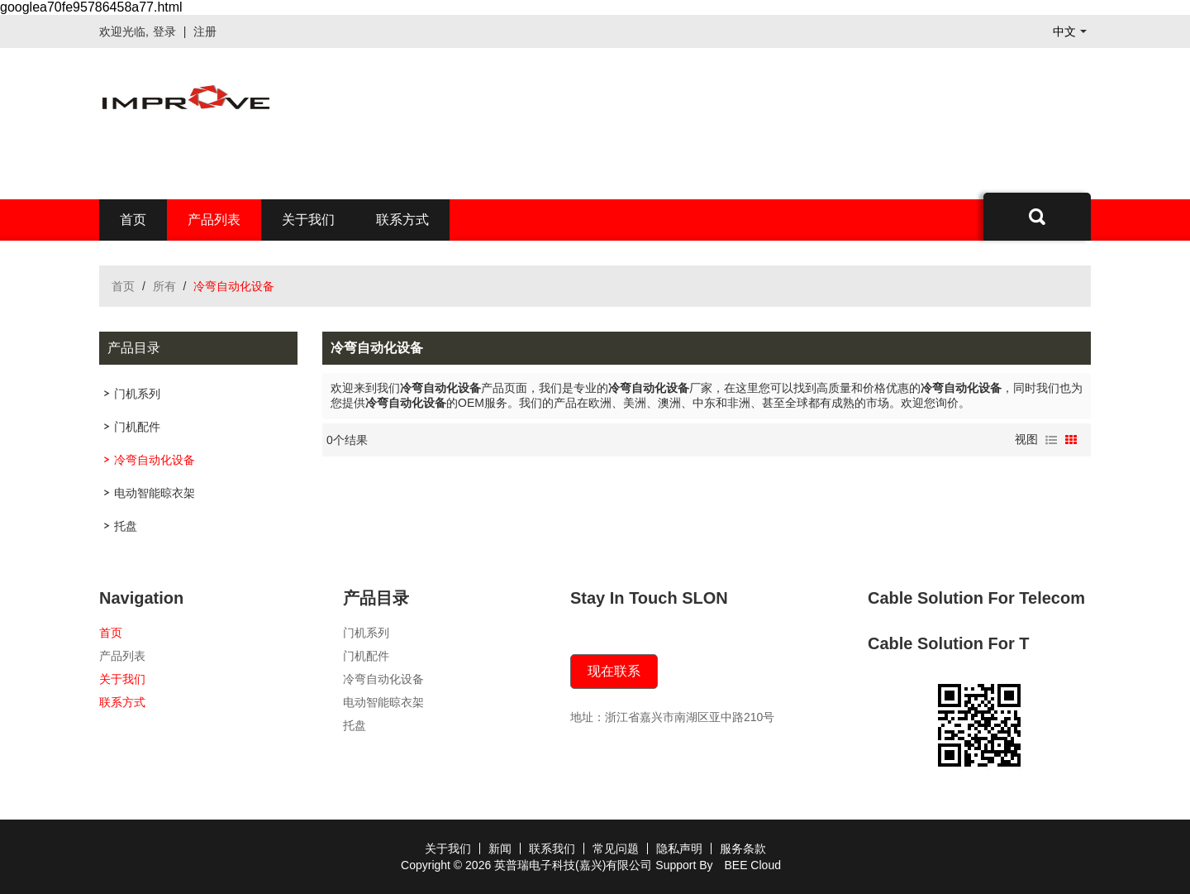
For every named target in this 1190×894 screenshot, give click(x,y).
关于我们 (308, 220)
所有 (164, 286)
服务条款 (743, 848)
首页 (133, 220)
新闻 (500, 848)
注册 (205, 31)
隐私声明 (679, 848)
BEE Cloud (752, 865)
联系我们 (552, 848)
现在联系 (614, 671)
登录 (164, 31)
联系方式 (402, 220)
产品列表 (214, 220)
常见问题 (616, 848)
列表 (1051, 440)
